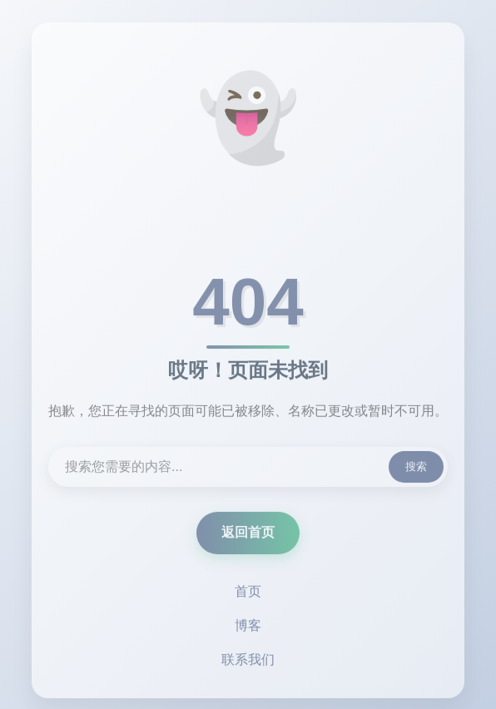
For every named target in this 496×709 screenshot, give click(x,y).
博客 (248, 627)
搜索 (416, 468)
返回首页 (248, 534)
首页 (248, 593)
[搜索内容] (248, 468)
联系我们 (248, 661)
